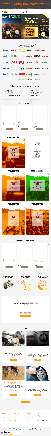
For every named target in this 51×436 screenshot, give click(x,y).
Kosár (15, 420)
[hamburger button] (3, 12)
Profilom (15, 418)
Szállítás (27, 420)
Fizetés (27, 418)
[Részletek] (9, 129)
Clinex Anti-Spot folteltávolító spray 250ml (39, 122)
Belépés (15, 415)
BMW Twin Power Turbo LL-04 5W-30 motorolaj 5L (24, 260)
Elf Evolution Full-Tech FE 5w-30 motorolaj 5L (39, 259)
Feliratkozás (25, 316)
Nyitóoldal (3, 415)
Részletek (13, 359)
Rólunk (3, 418)
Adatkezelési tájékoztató (30, 417)
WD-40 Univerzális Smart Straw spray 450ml (8, 259)
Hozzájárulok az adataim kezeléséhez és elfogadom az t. (25, 313)
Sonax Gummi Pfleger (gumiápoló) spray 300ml (9, 122)
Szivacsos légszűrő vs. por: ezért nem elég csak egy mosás (13, 383)
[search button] (20, 12)
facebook (38, 424)
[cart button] (26, 12)
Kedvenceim (16, 421)
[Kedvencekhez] (15, 107)
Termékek (3, 417)
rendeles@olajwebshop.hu (43, 419)
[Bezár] (48, 4)
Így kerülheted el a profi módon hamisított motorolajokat (13, 348)
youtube (40, 424)
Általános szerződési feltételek (31, 415)
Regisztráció (16, 417)
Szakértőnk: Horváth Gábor (6, 420)
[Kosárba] (39, 129)
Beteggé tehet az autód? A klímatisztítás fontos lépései (38, 348)
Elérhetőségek (28, 421)
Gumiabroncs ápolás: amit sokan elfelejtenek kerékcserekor (38, 383)
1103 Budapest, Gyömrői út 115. (43, 416)
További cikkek (25, 401)
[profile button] (23, 12)
